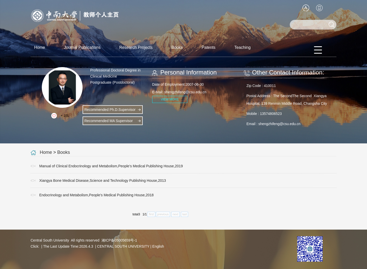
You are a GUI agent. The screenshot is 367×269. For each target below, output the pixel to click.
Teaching (242, 47)
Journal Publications (82, 47)
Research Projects (136, 47)
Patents (208, 47)
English (158, 246)
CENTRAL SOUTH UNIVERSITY (123, 246)
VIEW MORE (170, 99)
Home (39, 47)
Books (177, 47)
